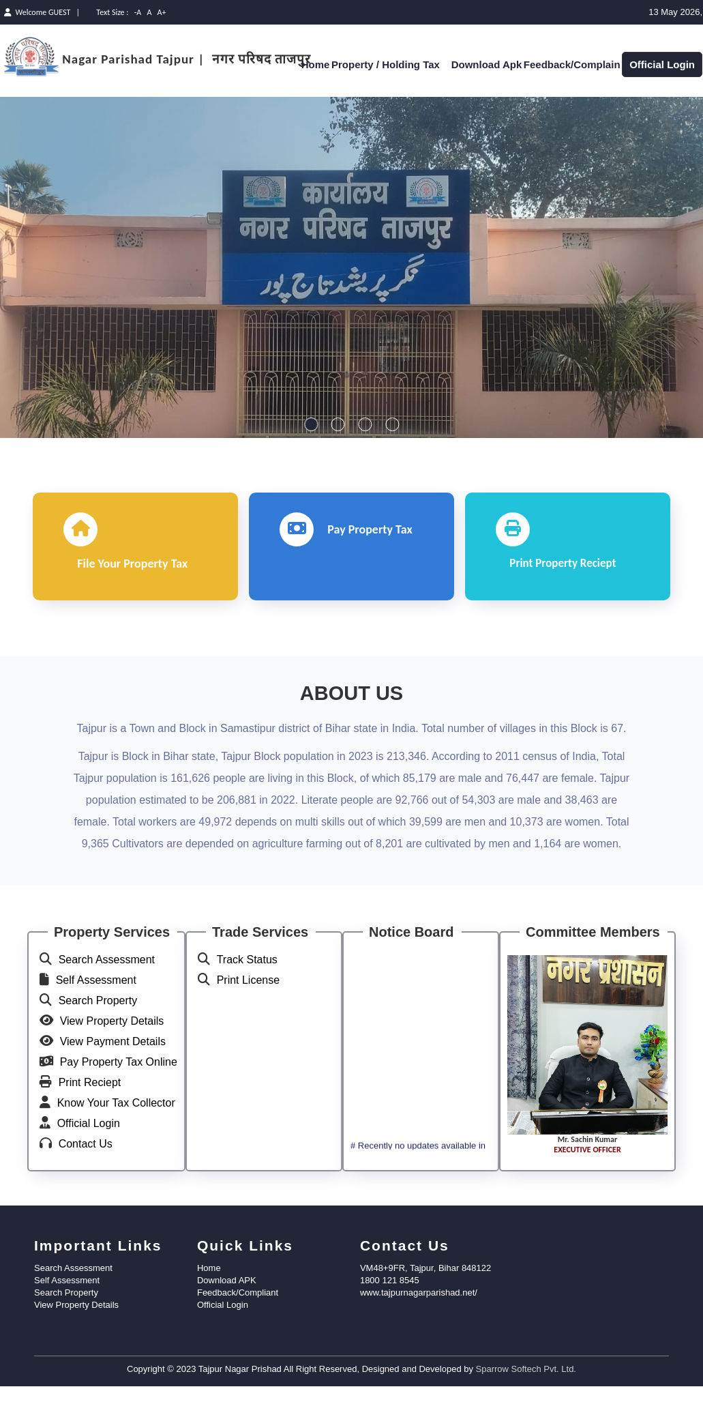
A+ (162, 12)
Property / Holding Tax (390, 64)
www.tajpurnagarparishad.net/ (418, 1326)
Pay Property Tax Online (118, 1096)
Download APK (226, 1314)
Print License (248, 1014)
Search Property (98, 1034)
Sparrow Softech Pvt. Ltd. (526, 1403)
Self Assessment (96, 1014)
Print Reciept (90, 1116)
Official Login (662, 64)
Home (315, 64)
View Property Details (112, 1055)
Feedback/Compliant (237, 1326)
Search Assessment (107, 993)
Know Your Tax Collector (116, 1137)
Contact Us (86, 1178)
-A (138, 12)
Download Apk (486, 64)
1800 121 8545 (389, 1314)
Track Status (247, 993)
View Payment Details (113, 1075)
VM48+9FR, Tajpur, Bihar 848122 (425, 1302)
